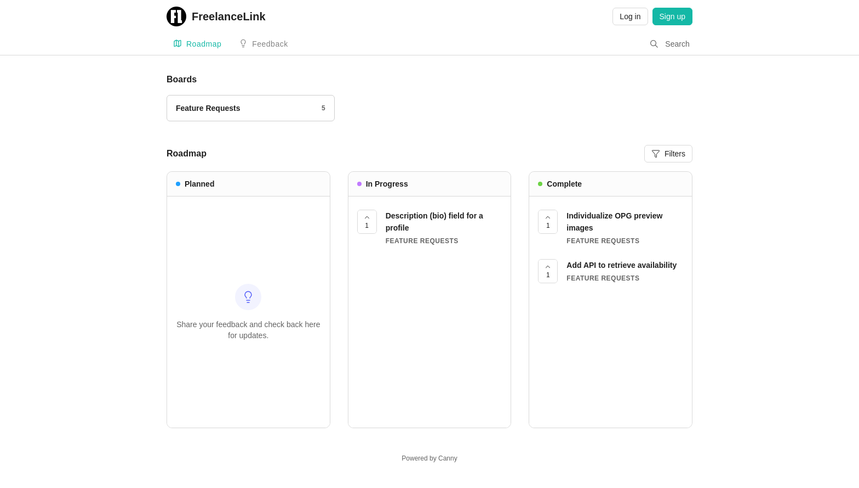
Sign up (672, 16)
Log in (630, 16)
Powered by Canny (429, 458)
